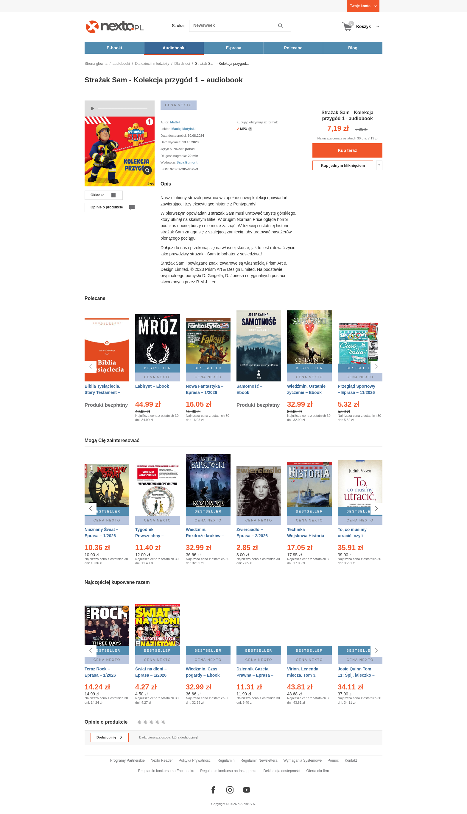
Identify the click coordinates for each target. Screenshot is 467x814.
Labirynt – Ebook (152, 386)
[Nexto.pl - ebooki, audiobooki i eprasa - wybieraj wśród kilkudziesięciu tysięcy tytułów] (115, 26)
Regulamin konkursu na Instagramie (228, 771)
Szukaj (178, 25)
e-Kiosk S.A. (247, 804)
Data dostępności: (174, 135)
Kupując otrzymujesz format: (257, 122)
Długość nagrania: (174, 156)
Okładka (98, 195)
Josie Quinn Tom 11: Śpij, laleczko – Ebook (356, 675)
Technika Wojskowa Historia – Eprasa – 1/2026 (305, 535)
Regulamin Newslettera (258, 760)
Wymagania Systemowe (302, 760)
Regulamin (225, 760)
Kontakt (351, 760)
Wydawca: (169, 162)
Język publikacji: (173, 149)
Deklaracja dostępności (281, 771)
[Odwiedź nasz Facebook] (213, 790)
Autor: (165, 122)
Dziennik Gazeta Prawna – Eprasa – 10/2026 (254, 675)
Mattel (175, 122)
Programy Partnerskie (127, 760)
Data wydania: (171, 142)
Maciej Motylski (184, 129)
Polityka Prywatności (195, 760)
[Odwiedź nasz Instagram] (230, 790)
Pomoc (333, 760)
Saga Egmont (187, 162)
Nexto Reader (162, 760)
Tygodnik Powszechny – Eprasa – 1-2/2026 (152, 535)
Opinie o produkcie (107, 207)
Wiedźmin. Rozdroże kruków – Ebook (205, 535)
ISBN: (165, 169)
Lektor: (166, 129)
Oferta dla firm (317, 771)
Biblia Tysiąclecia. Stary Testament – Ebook (102, 392)
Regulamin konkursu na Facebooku (166, 771)
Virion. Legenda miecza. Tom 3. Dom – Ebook (302, 675)
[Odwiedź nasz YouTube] (246, 790)
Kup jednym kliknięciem (343, 165)
